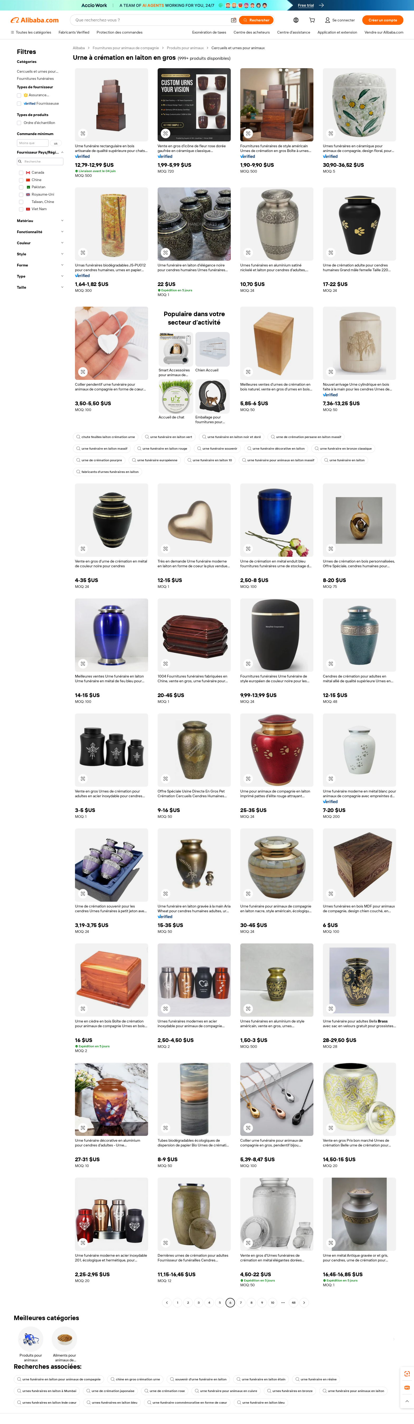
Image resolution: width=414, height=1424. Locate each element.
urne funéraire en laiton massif (101, 448)
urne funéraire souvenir (217, 448)
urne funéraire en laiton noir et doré (231, 437)
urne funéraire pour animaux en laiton (353, 1391)
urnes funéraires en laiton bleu (112, 1402)
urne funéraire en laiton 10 (209, 460)
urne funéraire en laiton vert (168, 437)
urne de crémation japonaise (110, 1391)
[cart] (313, 21)
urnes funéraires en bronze (290, 1391)
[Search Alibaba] (151, 20)
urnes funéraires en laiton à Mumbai (46, 1391)
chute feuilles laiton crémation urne (105, 437)
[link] (407, 1374)
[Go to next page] (304, 1302)
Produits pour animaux (185, 48)
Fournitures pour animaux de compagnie (126, 48)
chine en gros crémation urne (135, 1379)
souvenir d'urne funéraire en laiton (198, 1379)
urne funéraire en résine (316, 1379)
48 (293, 1303)
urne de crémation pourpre (99, 460)
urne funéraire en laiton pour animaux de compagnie (59, 1379)
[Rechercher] (256, 20)
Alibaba (79, 48)
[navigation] (40, 676)
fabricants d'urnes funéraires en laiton (107, 472)
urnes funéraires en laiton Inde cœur (47, 1402)
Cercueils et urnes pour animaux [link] (238, 48)
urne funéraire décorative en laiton (276, 448)
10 (272, 1303)
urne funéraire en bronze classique (343, 448)
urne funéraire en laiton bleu (261, 1402)
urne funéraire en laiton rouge (162, 448)
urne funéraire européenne (154, 460)
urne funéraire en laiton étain (261, 1379)
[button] (233, 20)
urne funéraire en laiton (344, 460)
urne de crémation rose (164, 1391)
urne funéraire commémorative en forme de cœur (187, 1402)
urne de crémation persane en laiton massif (306, 437)
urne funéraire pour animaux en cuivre (226, 1391)
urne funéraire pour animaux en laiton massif (278, 460)
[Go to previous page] (167, 1302)
